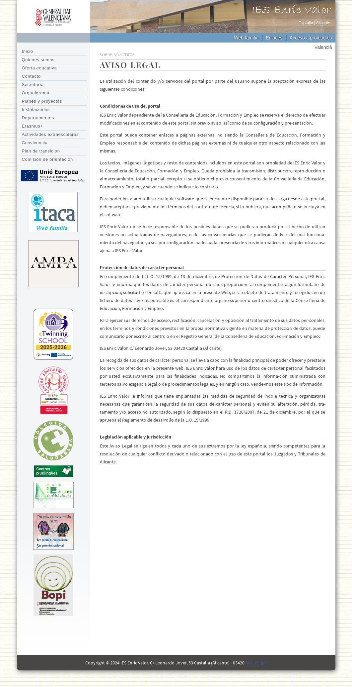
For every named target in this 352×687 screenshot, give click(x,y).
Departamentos (38, 117)
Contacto (31, 76)
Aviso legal (256, 663)
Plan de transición (41, 150)
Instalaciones (36, 109)
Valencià (323, 47)
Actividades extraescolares (50, 134)
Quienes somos (38, 59)
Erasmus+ (32, 126)
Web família (246, 38)
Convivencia (35, 142)
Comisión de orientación (47, 159)
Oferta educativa (39, 67)
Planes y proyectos (42, 101)
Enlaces (274, 38)
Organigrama (35, 92)
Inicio (27, 51)
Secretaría (33, 84)
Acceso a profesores (311, 38)
